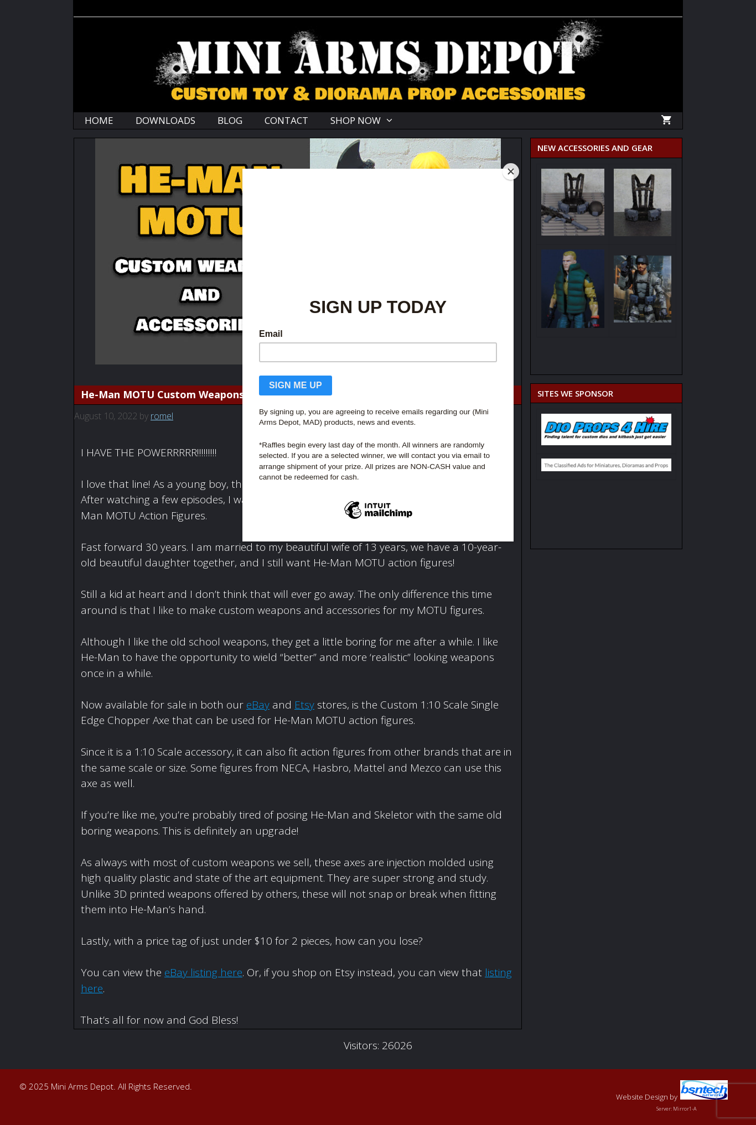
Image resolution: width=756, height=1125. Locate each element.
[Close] (511, 171)
